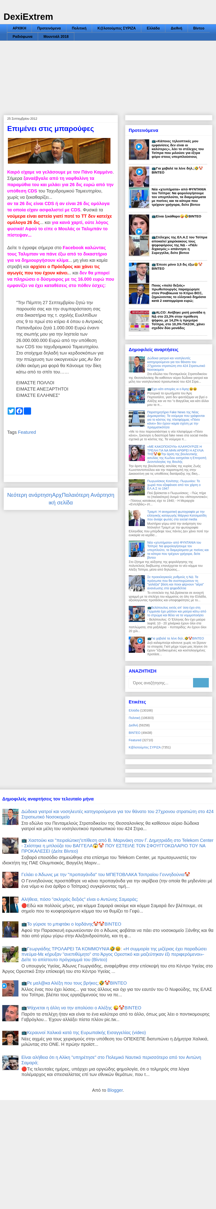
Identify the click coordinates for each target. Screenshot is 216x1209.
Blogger (115, 1090)
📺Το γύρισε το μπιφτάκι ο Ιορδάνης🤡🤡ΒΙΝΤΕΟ (71, 924)
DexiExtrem (28, 17)
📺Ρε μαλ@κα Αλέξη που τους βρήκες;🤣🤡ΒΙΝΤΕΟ (74, 983)
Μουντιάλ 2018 (56, 36)
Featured (27, 432)
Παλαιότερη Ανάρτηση (88, 495)
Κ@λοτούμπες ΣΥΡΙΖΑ (116, 28)
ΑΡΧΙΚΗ (19, 28)
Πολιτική (79, 28)
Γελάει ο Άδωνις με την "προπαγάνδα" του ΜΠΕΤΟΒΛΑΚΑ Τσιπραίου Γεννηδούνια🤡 (105, 874)
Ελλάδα (153, 28)
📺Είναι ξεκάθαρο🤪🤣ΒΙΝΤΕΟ (176, 216)
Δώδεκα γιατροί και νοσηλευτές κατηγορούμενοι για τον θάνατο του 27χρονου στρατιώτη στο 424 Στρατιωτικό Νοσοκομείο (176, 363)
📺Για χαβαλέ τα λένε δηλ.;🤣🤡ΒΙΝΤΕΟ (175, 638)
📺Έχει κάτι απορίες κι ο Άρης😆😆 (172, 389)
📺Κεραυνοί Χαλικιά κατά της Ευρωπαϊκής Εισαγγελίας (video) (83, 1032)
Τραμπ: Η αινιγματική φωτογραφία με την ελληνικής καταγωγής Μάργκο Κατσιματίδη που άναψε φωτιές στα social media (177, 515)
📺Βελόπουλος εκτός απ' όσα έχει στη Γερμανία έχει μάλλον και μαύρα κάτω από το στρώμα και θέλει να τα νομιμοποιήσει (176, 611)
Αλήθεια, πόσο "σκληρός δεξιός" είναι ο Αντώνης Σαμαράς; (79, 899)
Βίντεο (198, 28)
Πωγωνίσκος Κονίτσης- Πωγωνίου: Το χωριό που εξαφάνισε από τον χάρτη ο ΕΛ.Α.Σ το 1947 (174, 484)
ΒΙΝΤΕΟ (134, 732)
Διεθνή (176, 28)
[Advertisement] (108, 74)
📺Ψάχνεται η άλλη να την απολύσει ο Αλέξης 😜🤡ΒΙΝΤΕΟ (81, 1007)
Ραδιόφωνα (22, 36)
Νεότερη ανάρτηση (29, 495)
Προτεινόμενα (49, 28)
